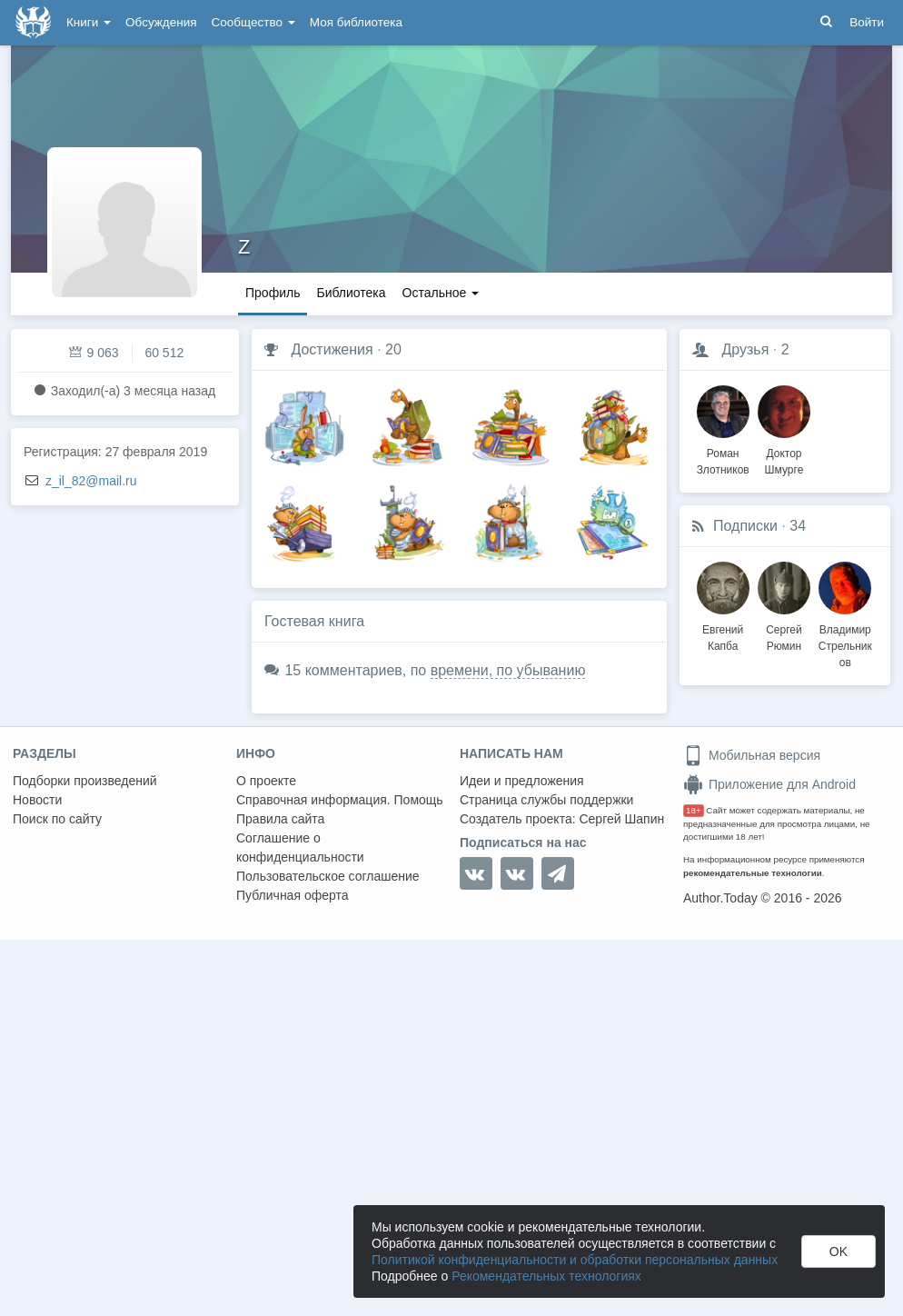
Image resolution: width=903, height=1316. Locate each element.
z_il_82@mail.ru (91, 481)
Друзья (745, 349)
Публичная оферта (292, 895)
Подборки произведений (85, 780)
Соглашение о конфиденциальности (300, 847)
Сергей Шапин (621, 819)
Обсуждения (160, 22)
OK (838, 1251)
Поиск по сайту (57, 819)
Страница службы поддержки (546, 800)
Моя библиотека (356, 22)
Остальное (441, 292)
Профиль (272, 292)
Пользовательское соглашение (328, 876)
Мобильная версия (751, 755)
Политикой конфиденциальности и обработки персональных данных (575, 1259)
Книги (88, 22)
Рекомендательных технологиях (546, 1276)
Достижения (331, 349)
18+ (693, 810)
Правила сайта (280, 819)
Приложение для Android (769, 784)
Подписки (745, 525)
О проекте (266, 780)
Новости (37, 800)
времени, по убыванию (508, 670)
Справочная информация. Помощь (339, 800)
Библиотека (350, 292)
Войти (866, 22)
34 (797, 525)
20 (393, 349)
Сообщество (253, 22)
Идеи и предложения (522, 780)
